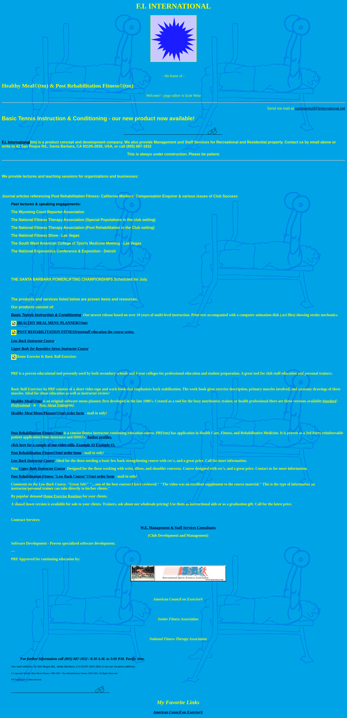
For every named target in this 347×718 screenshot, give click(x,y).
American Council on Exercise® (178, 712)
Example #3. (105, 445)
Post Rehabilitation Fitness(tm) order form (46, 453)
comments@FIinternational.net (320, 108)
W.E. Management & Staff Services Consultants (178, 528)
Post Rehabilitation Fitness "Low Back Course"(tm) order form (62, 476)
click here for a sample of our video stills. (43, 445)
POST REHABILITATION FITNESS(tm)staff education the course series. (75, 332)
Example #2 (85, 445)
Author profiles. (99, 437)
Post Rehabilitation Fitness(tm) (37, 433)
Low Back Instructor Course (32, 461)
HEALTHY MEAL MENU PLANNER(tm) (52, 323)
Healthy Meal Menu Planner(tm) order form (47, 413)
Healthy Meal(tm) (26, 401)
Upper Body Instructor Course (42, 468)
